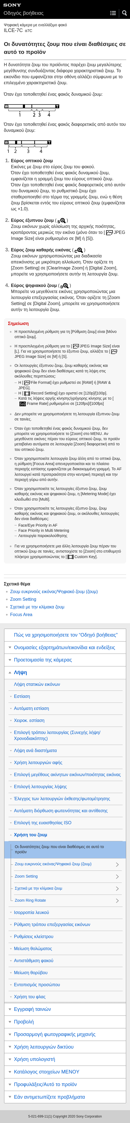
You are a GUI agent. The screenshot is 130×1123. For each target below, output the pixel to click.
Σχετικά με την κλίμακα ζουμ (37, 607)
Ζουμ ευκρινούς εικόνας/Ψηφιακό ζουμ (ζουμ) (54, 591)
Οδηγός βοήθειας (24, 13)
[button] (125, 13)
